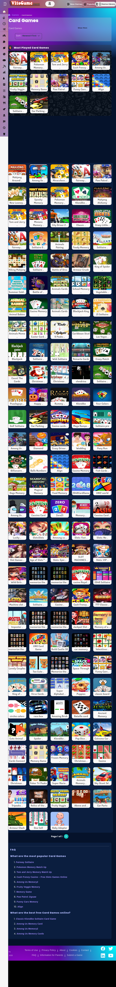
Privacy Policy (49, 950)
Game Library (107, 4)
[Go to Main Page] (25, 4)
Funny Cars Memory (27, 902)
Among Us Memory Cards (30, 933)
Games (15, 15)
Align (20, 906)
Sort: (19, 35)
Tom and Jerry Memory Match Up (34, 872)
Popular (89, 4)
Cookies (73, 950)
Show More (81, 27)
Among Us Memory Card (29, 924)
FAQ (34, 955)
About (62, 950)
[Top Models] (50, 3)
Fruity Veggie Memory (28, 887)
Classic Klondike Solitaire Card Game (36, 919)
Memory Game (24, 892)
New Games (74, 4)
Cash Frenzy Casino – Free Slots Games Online (42, 877)
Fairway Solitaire (25, 862)
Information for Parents (51, 955)
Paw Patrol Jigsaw (26, 897)
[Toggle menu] (5, 4)
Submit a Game (75, 955)
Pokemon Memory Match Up (31, 867)
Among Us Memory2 (27, 882)
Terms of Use (31, 950)
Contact (85, 950)
